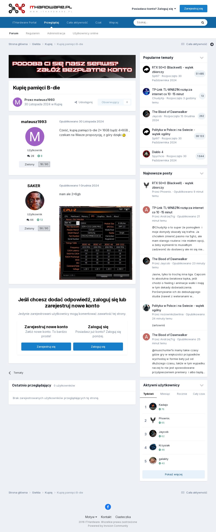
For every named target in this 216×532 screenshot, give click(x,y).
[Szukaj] (155, 22)
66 (30, 219)
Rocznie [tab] (182, 393)
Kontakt (106, 517)
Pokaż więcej (173, 474)
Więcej (113, 22)
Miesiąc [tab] (165, 393)
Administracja (56, 33)
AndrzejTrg (167, 216)
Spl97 (155, 76)
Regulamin (33, 33)
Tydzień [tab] (148, 393)
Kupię (58, 104)
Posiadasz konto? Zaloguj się (154, 8)
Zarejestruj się (193, 8)
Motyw (91, 517)
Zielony (29, 164)
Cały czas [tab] (199, 393)
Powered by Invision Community (108, 525)
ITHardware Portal (24, 22)
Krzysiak (164, 445)
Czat (98, 22)
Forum (13, 33)
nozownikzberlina (172, 314)
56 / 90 (44, 228)
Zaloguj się (98, 346)
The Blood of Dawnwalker (169, 112)
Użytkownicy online (85, 33)
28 (30, 156)
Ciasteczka (123, 517)
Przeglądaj (51, 24)
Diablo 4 (157, 152)
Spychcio (158, 156)
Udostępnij (84, 102)
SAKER (33, 186)
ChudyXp (158, 98)
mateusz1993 (44, 99)
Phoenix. (165, 191)
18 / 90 (44, 164)
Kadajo (163, 404)
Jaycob (157, 116)
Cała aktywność (77, 22)
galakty (163, 459)
